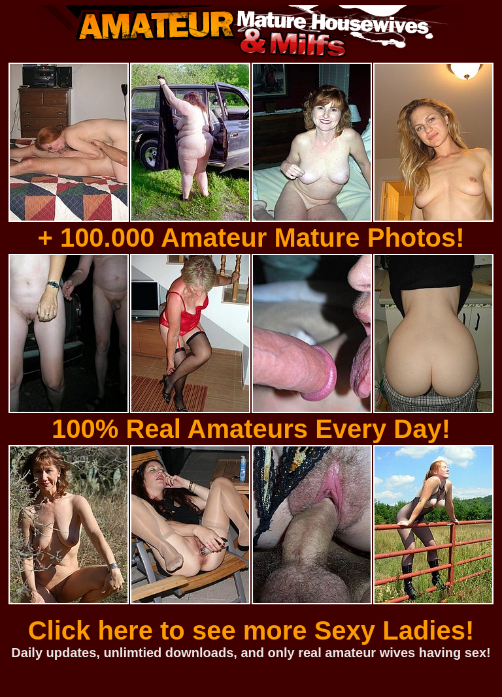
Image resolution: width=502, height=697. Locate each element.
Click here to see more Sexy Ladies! (251, 630)
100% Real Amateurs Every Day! (251, 428)
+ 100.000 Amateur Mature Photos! (250, 237)
